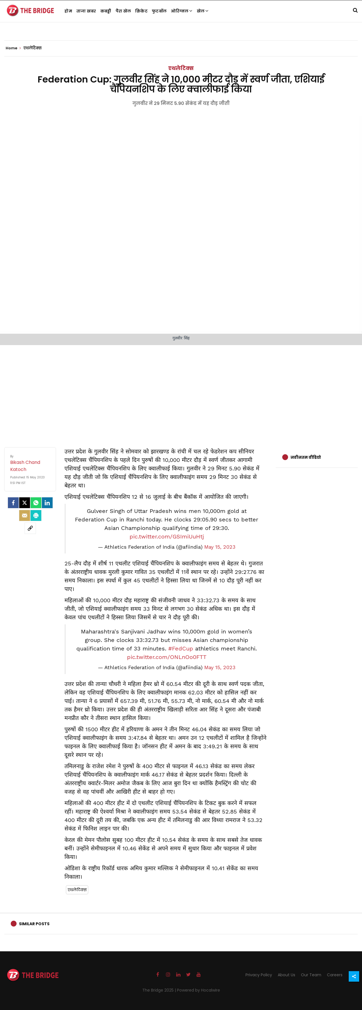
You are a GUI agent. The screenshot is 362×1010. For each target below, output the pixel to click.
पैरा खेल (123, 11)
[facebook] (13, 502)
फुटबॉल (159, 11)
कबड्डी (105, 11)
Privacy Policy (258, 975)
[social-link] (30, 528)
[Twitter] (24, 502)
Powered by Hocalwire (198, 990)
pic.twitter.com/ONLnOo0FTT (166, 657)
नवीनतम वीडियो (305, 457)
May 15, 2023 (220, 547)
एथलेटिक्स (181, 68)
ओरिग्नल (182, 11)
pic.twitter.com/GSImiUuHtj (167, 536)
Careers (334, 975)
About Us (286, 975)
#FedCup (180, 648)
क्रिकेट (141, 11)
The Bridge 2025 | (159, 990)
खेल (203, 11)
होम (68, 11)
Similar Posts (34, 924)
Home (13, 48)
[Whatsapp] (36, 502)
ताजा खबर (86, 11)
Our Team (311, 975)
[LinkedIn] (47, 502)
